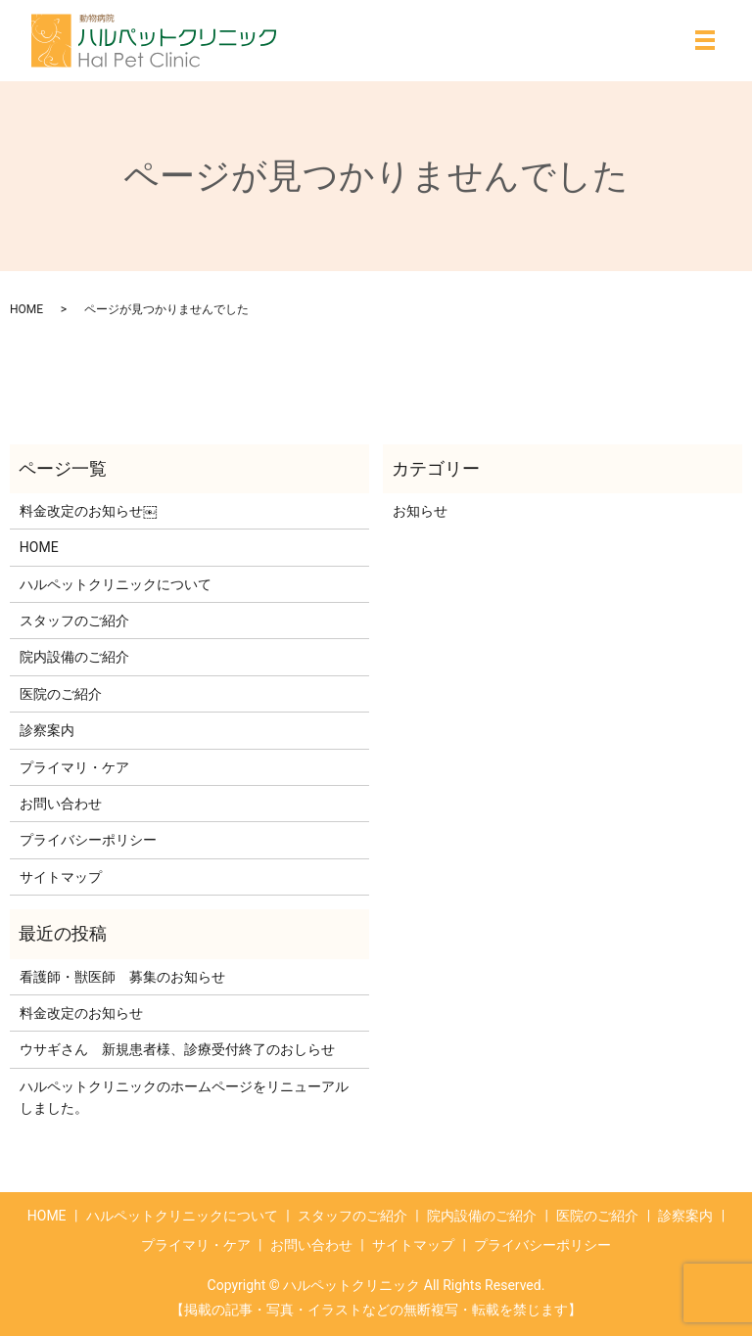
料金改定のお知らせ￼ (88, 511)
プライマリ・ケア (74, 767)
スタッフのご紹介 (74, 620)
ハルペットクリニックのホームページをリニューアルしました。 (184, 1097)
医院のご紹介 (61, 694)
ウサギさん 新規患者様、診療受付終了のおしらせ (177, 1049)
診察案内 (47, 730)
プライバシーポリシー (88, 840)
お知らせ (420, 511)
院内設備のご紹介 (74, 657)
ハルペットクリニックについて (116, 584)
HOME (26, 309)
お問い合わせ (61, 803)
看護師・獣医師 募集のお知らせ (122, 977)
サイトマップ (61, 877)
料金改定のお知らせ (81, 1013)
